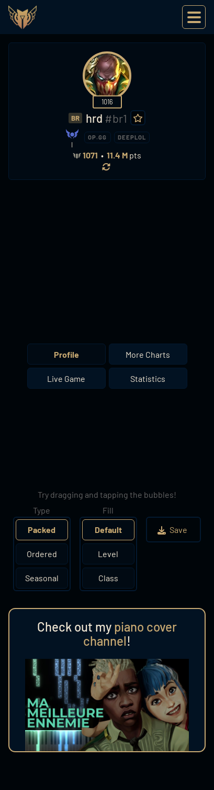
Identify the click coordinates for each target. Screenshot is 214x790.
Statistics (147, 378)
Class (108, 578)
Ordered (42, 554)
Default (108, 530)
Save (173, 530)
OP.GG (97, 137)
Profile (66, 354)
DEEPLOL (132, 137)
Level (108, 554)
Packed (41, 530)
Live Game (66, 378)
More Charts (148, 354)
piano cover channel (130, 634)
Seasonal (42, 578)
